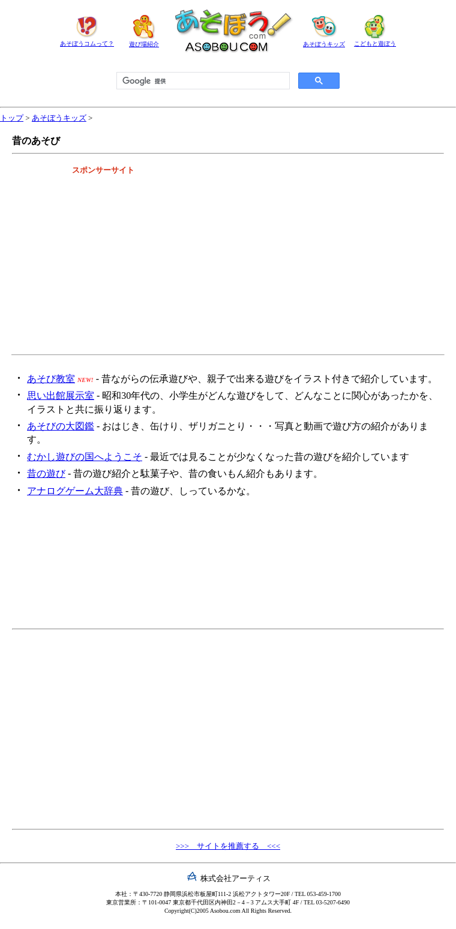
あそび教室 (51, 379)
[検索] (201, 81)
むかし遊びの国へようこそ (84, 457)
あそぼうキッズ (59, 117)
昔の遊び (46, 473)
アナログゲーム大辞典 (75, 491)
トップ (11, 117)
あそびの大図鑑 (60, 426)
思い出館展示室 (60, 395)
